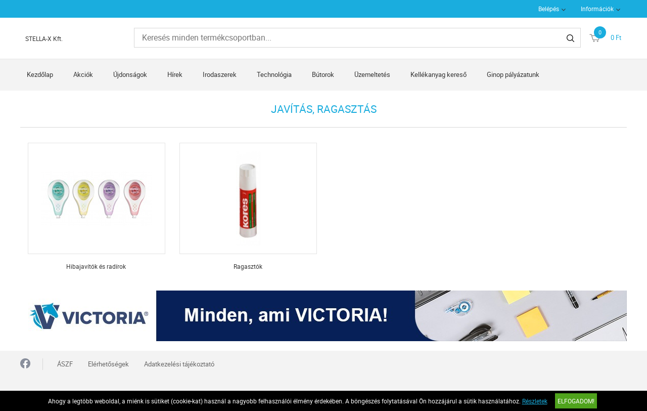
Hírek (174, 74)
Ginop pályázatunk (513, 74)
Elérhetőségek (108, 363)
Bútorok (323, 74)
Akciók (83, 74)
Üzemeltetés (372, 74)
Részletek (534, 401)
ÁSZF (65, 363)
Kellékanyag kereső (438, 74)
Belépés (548, 9)
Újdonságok (130, 74)
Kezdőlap (40, 74)
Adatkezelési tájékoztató (179, 363)
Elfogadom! (576, 401)
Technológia (274, 74)
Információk (597, 9)
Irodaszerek (220, 74)
